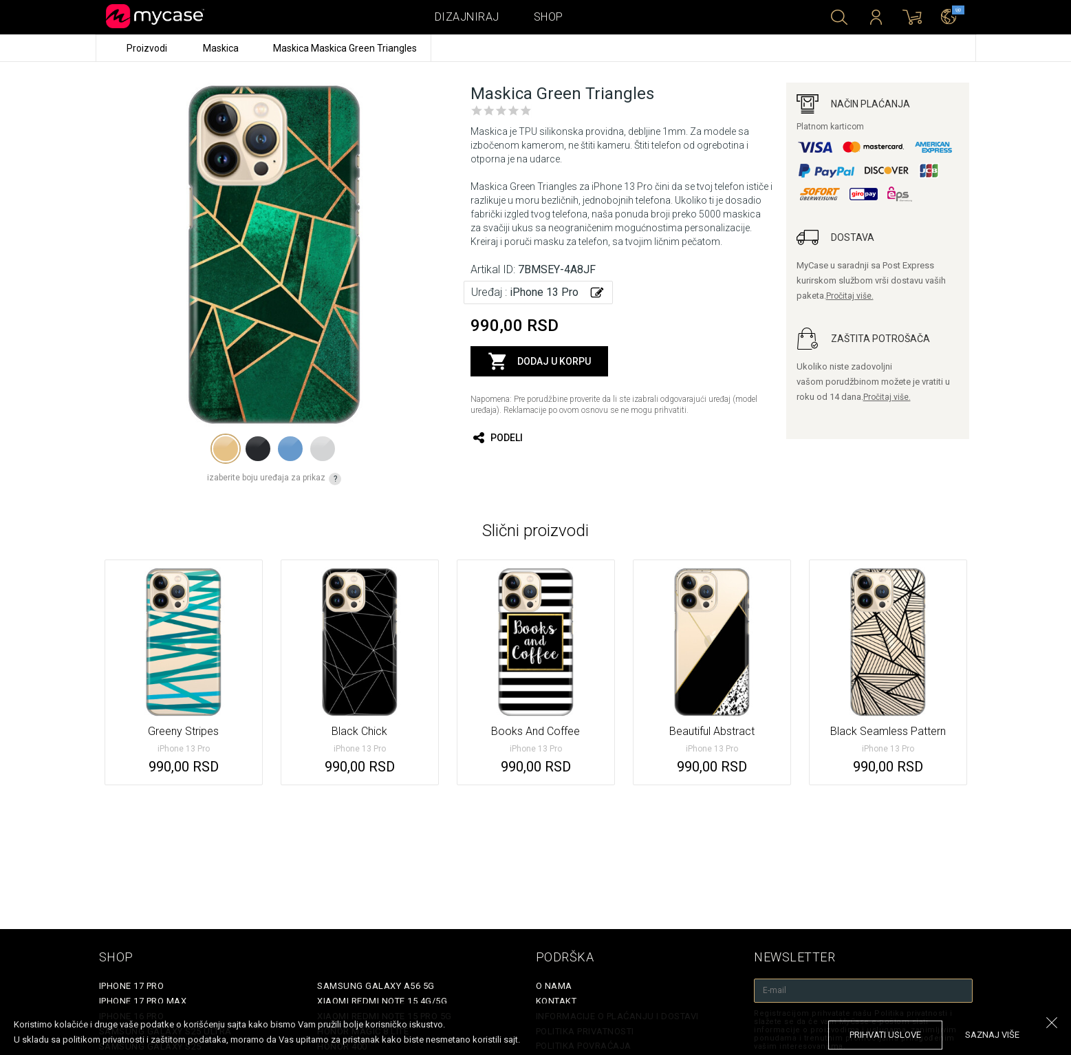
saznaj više (992, 1035)
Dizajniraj (467, 16)
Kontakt (556, 1001)
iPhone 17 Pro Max (143, 1001)
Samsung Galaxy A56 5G (376, 986)
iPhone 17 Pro (131, 986)
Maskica (222, 48)
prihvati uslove (885, 1035)
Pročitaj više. (850, 296)
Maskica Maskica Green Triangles (345, 48)
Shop (548, 16)
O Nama (554, 986)
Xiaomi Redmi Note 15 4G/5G (382, 1001)
